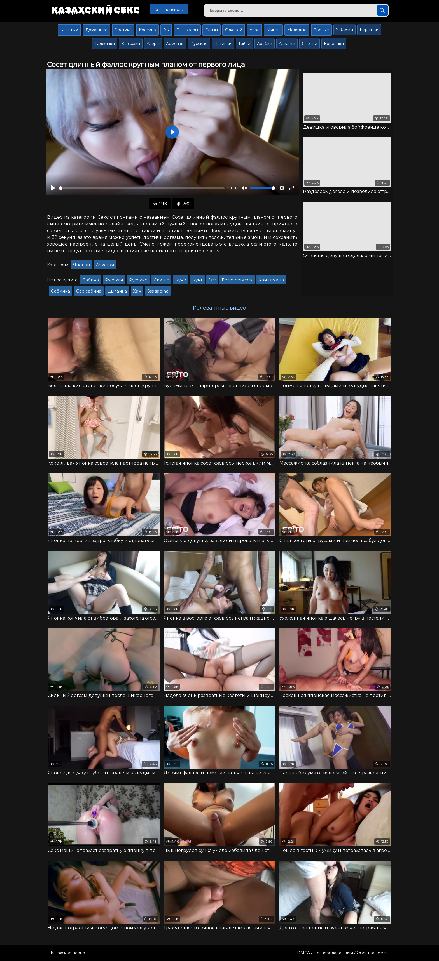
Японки (309, 43)
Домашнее (96, 29)
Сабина (90, 279)
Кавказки (131, 43)
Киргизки (369, 29)
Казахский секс (95, 10)
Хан (137, 291)
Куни (180, 279)
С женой (233, 29)
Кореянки (334, 43)
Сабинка (60, 291)
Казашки (69, 29)
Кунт (197, 279)
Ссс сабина (88, 291)
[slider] (142, 188)
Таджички (105, 43)
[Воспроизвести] (52, 187)
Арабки (264, 43)
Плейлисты (169, 9)
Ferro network (237, 279)
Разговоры (187, 29)
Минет (273, 29)
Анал (254, 29)
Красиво (147, 29)
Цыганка (117, 291)
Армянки (175, 43)
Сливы (211, 29)
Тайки (244, 43)
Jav (212, 279)
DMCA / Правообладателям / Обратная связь (342, 952)
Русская (114, 279)
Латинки (223, 43)
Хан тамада (271, 279)
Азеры (153, 43)
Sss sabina (158, 291)
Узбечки (344, 29)
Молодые (297, 29)
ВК (166, 29)
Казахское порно (68, 952)
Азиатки (287, 43)
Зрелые (321, 29)
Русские (198, 43)
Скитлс (161, 279)
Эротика (123, 29)
